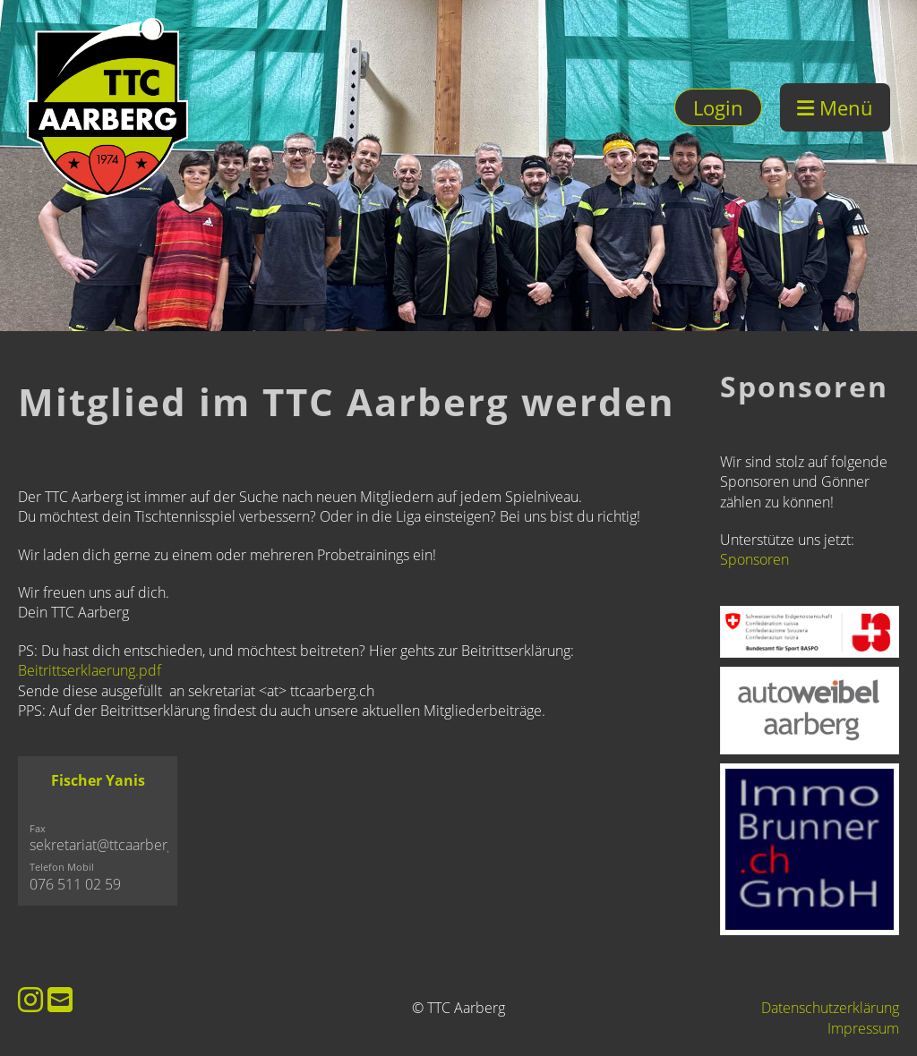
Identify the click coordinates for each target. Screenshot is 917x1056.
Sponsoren (754, 559)
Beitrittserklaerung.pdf (89, 670)
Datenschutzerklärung (830, 1008)
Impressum (863, 1028)
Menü (835, 107)
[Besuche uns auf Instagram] (30, 999)
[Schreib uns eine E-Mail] (60, 999)
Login (718, 107)
